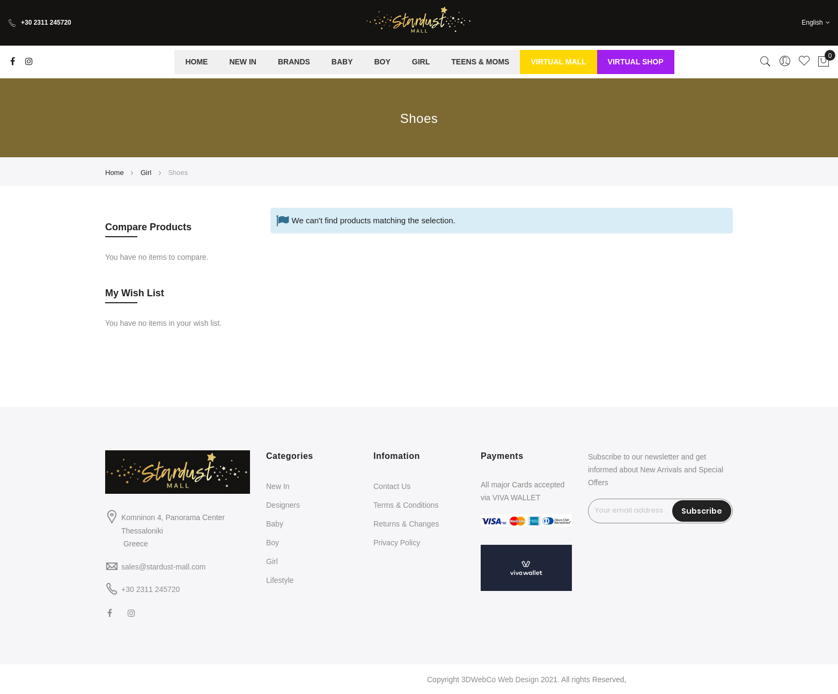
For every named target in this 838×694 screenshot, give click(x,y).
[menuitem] (196, 62)
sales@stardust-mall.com (163, 566)
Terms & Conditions (405, 505)
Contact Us (391, 486)
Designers (283, 505)
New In (278, 486)
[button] (816, 22)
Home (115, 173)
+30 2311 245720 (39, 22)
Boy (272, 542)
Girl (147, 173)
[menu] (424, 62)
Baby (274, 524)
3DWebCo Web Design (500, 679)
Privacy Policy (396, 542)
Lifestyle (279, 580)
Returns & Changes (406, 524)
